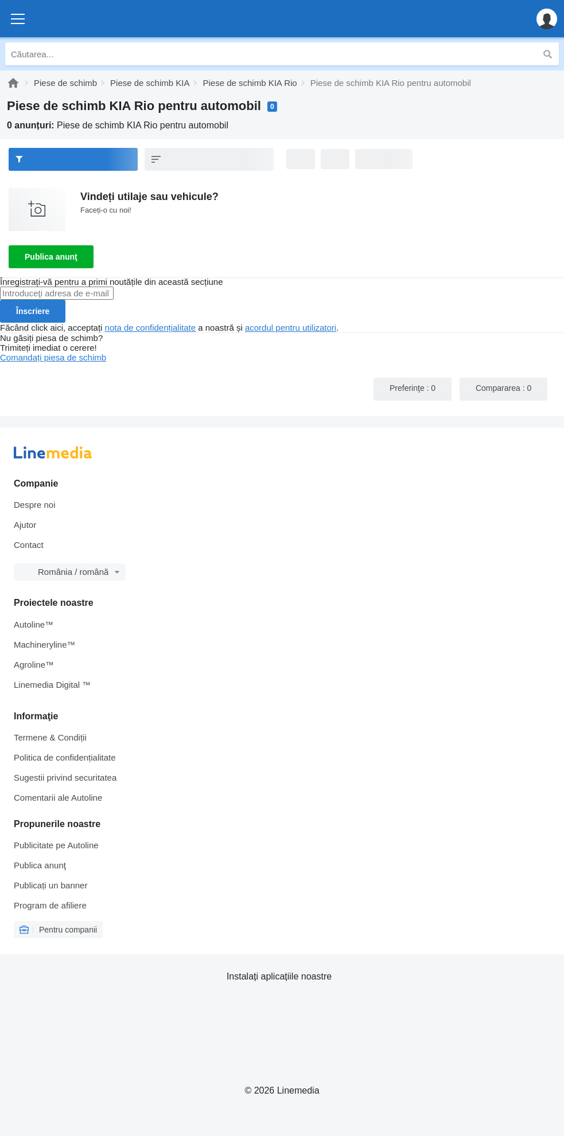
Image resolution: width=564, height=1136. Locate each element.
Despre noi (35, 505)
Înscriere (32, 311)
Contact (29, 545)
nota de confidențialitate (150, 327)
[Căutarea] (547, 53)
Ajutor (25, 525)
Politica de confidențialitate (65, 757)
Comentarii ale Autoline (58, 797)
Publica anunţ (51, 256)
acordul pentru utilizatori (290, 327)
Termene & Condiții (50, 737)
